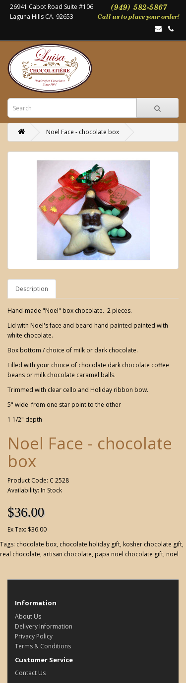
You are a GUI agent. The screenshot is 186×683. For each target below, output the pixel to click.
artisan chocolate (67, 554)
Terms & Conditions (43, 646)
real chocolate (20, 554)
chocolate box (36, 544)
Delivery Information (43, 626)
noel (172, 554)
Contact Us (30, 673)
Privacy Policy (34, 636)
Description (31, 289)
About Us (28, 616)
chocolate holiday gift (90, 544)
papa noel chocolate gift (129, 554)
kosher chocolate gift (152, 544)
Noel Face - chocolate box (82, 132)
